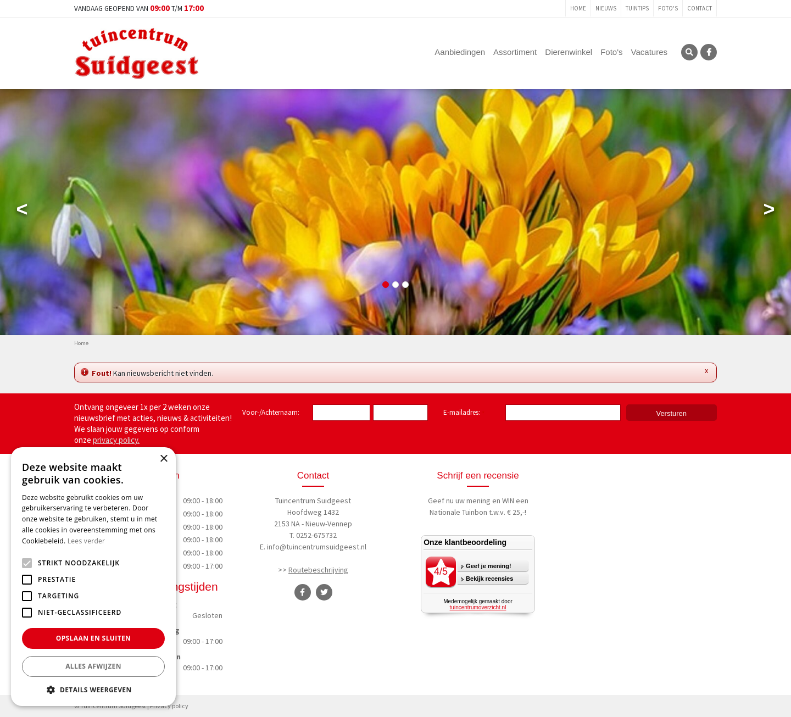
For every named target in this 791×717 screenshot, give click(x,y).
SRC (689, 52)
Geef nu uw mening (459, 500)
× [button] (163, 459)
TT (324, 592)
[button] (93, 689)
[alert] (93, 576)
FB (708, 52)
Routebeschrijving (318, 570)
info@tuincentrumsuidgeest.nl (316, 547)
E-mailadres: (463, 413)
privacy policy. (116, 440)
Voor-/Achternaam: (270, 412)
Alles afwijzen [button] (93, 666)
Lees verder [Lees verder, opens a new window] (86, 541)
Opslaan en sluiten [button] (93, 638)
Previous (22, 212)
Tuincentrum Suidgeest (313, 500)
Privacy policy (169, 706)
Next (769, 212)
